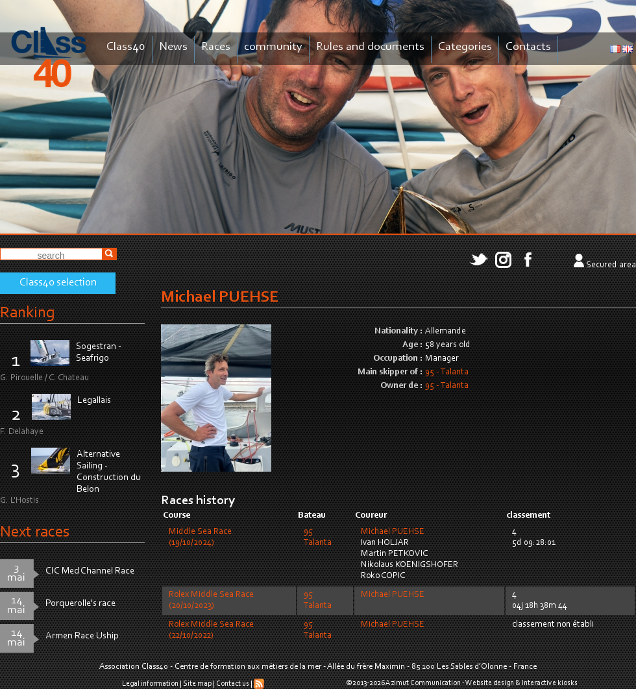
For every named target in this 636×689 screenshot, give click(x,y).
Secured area (611, 265)
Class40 (125, 47)
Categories (465, 47)
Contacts (528, 47)
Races (215, 47)
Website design (489, 683)
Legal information (150, 684)
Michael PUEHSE (392, 532)
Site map (197, 684)
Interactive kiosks (550, 683)
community (273, 47)
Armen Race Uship (82, 636)
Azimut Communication (423, 683)
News (173, 47)
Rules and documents (370, 47)
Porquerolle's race (80, 604)
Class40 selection (58, 283)
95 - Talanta (447, 372)
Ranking (27, 313)
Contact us (232, 684)
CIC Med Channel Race (89, 571)
